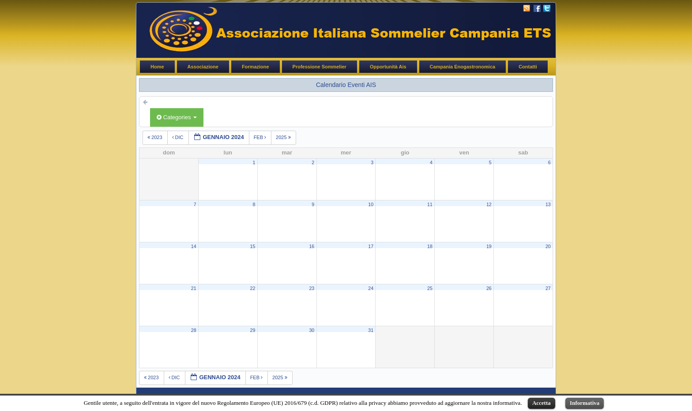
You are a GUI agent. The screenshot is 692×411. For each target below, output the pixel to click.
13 (548, 204)
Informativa (584, 403)
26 (489, 288)
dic (178, 137)
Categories (177, 117)
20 (548, 246)
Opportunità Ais (388, 66)
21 (193, 288)
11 (429, 204)
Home (157, 66)
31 (370, 330)
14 (193, 246)
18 (429, 246)
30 (311, 330)
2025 (284, 137)
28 (193, 330)
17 (370, 246)
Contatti (528, 66)
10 (370, 204)
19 (489, 246)
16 (311, 246)
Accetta (541, 403)
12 (489, 204)
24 (370, 288)
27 (548, 288)
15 (253, 246)
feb (261, 137)
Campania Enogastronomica (463, 66)
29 (253, 330)
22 (253, 288)
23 (311, 288)
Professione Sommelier (319, 66)
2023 (155, 137)
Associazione (203, 66)
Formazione (255, 66)
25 (429, 288)
